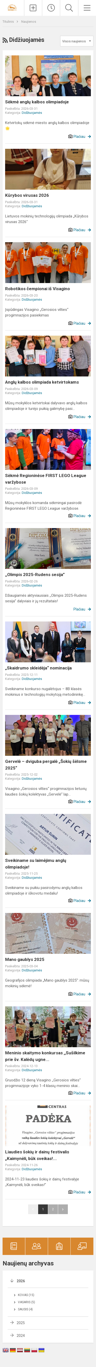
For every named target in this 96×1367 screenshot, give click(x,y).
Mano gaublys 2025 (24, 959)
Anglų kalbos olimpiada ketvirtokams (42, 382)
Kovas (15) (26, 1295)
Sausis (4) (25, 1309)
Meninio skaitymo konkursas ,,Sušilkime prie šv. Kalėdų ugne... (45, 1056)
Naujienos (28, 21)
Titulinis (9, 21)
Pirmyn (63, 1209)
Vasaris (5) (26, 1302)
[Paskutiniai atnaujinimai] (51, 8)
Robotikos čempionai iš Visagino (37, 288)
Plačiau (79, 137)
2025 (21, 1323)
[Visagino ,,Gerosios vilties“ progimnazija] (12, 7)
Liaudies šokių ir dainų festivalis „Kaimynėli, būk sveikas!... (37, 1155)
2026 (21, 1281)
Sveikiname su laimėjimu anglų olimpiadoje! (35, 864)
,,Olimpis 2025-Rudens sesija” (35, 574)
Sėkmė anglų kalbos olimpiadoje (37, 101)
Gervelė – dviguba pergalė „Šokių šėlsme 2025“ (46, 765)
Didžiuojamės (32, 113)
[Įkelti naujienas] (33, 8)
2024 (21, 1336)
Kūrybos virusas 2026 (27, 195)
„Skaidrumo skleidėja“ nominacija (38, 667)
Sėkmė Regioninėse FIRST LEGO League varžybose (45, 479)
